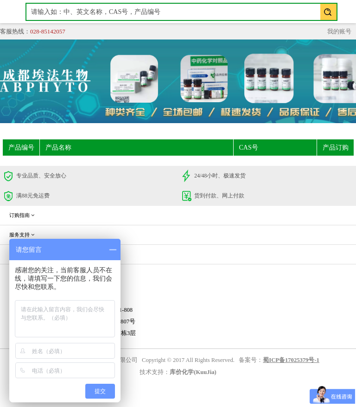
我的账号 (339, 31)
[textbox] (181, 12)
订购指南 (21, 215)
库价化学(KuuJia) (193, 372)
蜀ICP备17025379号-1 (291, 360)
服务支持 (21, 234)
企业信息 (21, 254)
